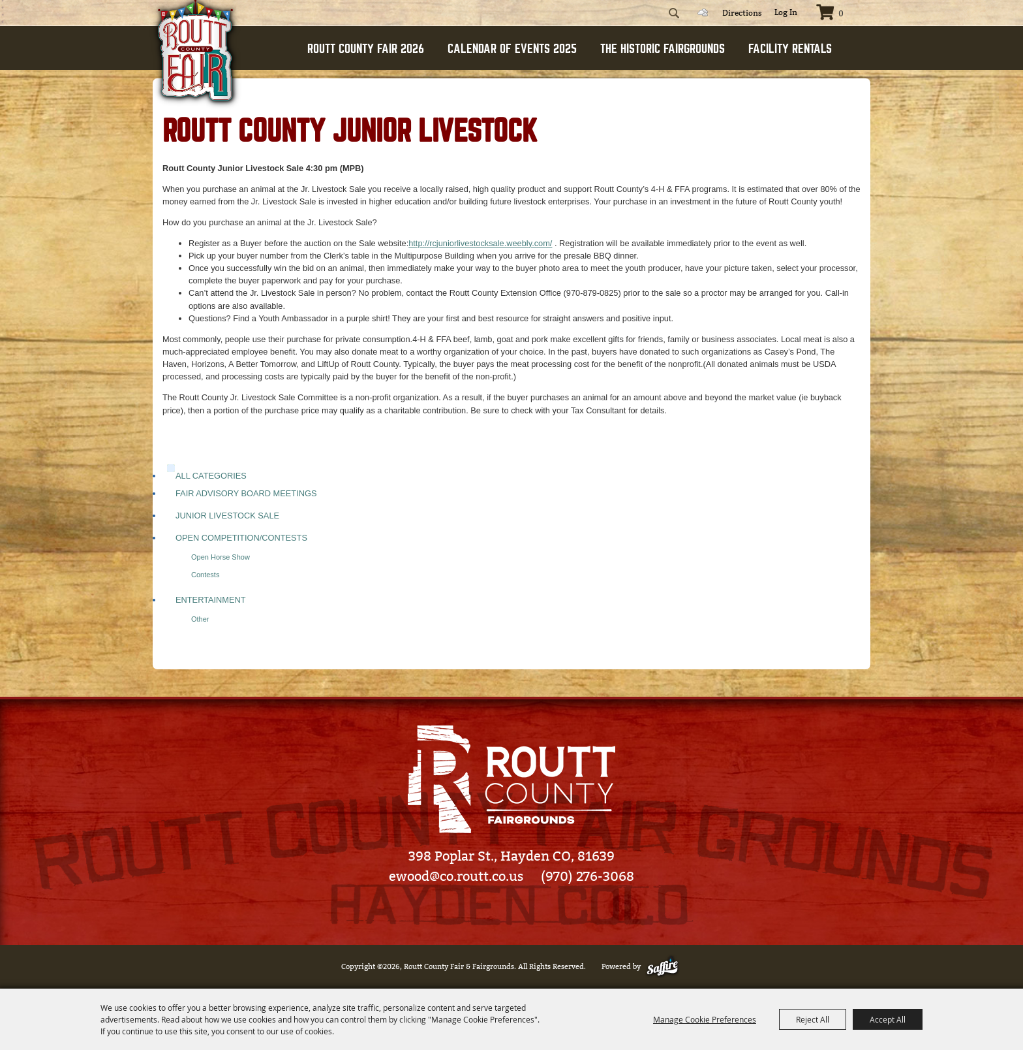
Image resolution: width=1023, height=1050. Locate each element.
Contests (205, 575)
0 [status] (841, 13)
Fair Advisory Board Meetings (246, 493)
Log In (785, 12)
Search (674, 13)
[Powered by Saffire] (665, 967)
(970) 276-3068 (587, 876)
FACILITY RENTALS (790, 48)
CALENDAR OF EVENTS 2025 (512, 48)
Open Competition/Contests (241, 538)
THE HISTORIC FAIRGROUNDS (662, 48)
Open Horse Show (220, 557)
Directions (742, 13)
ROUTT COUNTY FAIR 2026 (365, 48)
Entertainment (211, 600)
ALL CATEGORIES (211, 476)
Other (200, 619)
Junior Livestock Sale (227, 515)
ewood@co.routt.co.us (456, 876)
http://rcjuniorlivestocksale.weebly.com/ (480, 243)
